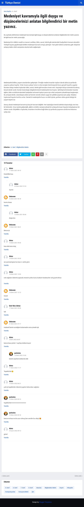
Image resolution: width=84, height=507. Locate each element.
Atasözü (38, 488)
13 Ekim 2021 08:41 (15, 227)
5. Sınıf (7, 488)
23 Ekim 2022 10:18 (20, 186)
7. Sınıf (23, 488)
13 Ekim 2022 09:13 (15, 399)
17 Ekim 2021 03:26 (15, 308)
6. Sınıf (14, 11)
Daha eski (78, 476)
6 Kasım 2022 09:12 (15, 431)
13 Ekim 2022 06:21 (15, 383)
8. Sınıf (31, 488)
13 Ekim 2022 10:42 (20, 355)
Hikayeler (70, 488)
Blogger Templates (45, 502)
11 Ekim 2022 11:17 (15, 368)
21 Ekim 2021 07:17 (15, 324)
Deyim (62, 488)
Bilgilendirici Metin (22, 147)
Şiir (33, 492)
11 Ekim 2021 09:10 (15, 170)
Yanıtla (6, 177)
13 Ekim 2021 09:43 (15, 243)
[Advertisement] (42, 66)
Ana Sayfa (7, 11)
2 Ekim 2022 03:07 (14, 339)
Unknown (12, 196)
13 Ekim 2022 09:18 (15, 415)
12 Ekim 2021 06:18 (15, 199)
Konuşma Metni (23, 492)
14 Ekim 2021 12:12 (15, 292)
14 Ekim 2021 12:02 (15, 274)
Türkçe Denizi (12, 2)
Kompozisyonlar (10, 492)
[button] (2, 3)
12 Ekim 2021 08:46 (20, 214)
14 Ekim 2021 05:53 (15, 258)
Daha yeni (6, 476)
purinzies (17, 353)
